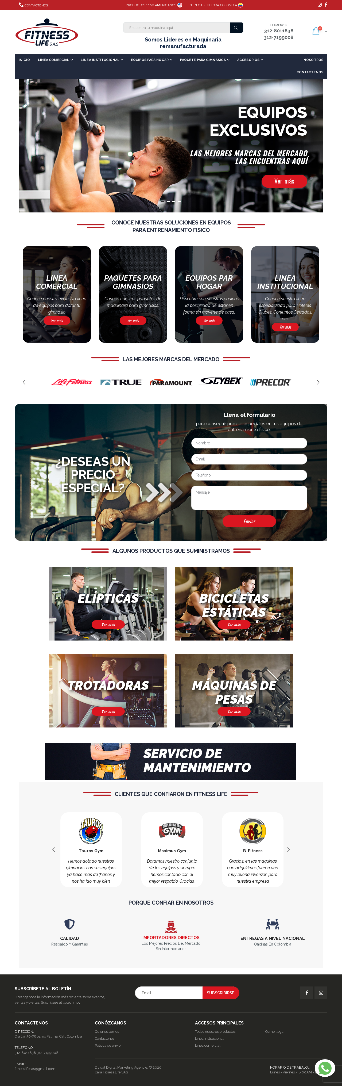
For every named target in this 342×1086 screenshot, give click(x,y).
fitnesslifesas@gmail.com (35, 1069)
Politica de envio (108, 1045)
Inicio (24, 60)
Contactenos (33, 4)
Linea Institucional (100, 60)
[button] (319, 32)
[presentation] (24, 382)
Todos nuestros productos (215, 1032)
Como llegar (275, 1032)
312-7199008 (48, 1053)
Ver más (284, 180)
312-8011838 (25, 1053)
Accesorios (248, 60)
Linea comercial (207, 1045)
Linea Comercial (53, 60)
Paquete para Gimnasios (203, 60)
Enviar (249, 521)
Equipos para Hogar (150, 60)
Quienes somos (107, 1032)
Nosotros (313, 60)
